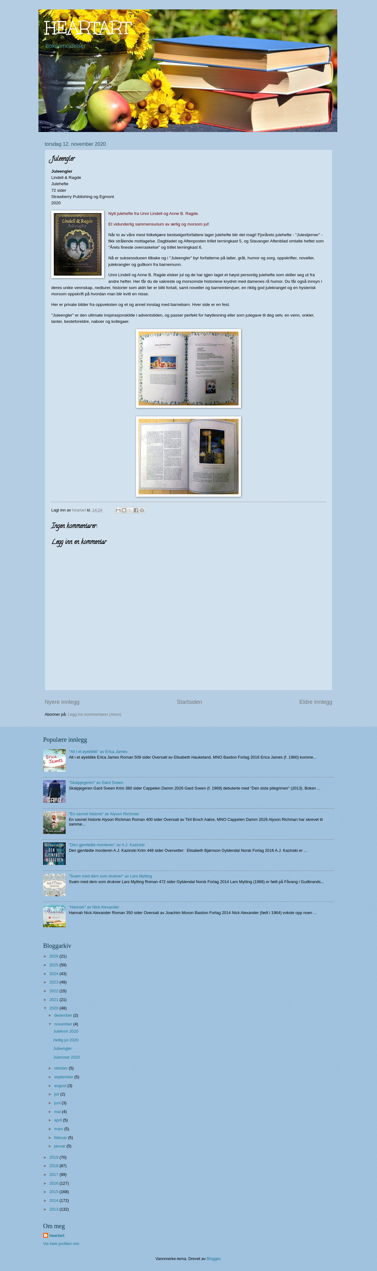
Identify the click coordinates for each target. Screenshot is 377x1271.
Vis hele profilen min (61, 1243)
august (60, 1085)
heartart (56, 1235)
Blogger (213, 1258)
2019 (54, 1157)
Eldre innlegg (315, 702)
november (63, 1024)
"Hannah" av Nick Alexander (94, 907)
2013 (54, 1209)
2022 (54, 991)
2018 (54, 1165)
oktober (61, 1068)
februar (61, 1137)
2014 (54, 1200)
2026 (54, 956)
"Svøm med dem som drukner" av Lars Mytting (110, 876)
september (64, 1077)
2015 (54, 1191)
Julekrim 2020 (65, 1031)
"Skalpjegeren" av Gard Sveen (96, 782)
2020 (54, 1008)
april (58, 1120)
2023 (54, 982)
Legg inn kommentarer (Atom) (94, 714)
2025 (54, 965)
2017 (54, 1174)
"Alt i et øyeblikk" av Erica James (98, 751)
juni (58, 1103)
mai (58, 1111)
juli (57, 1094)
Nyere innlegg (62, 702)
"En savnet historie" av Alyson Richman (104, 813)
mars (59, 1128)
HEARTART (88, 28)
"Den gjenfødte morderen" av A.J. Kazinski (106, 844)
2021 (54, 999)
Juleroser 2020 (66, 1057)
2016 (54, 1183)
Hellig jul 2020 (65, 1040)
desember (63, 1015)
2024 (54, 973)
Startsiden (189, 702)
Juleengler (62, 1048)
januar (60, 1146)
